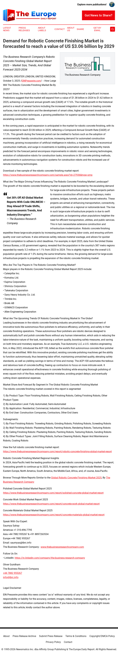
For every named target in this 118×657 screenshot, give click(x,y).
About (6, 636)
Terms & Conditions (75, 636)
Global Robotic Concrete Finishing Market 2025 (76, 477)
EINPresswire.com (31, 80)
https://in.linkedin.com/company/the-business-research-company (50, 557)
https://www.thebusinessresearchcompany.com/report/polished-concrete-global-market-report (53, 492)
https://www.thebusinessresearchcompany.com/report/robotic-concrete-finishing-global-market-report (57, 451)
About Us (70, 29)
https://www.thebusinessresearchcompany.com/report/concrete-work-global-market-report (51, 503)
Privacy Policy (53, 642)
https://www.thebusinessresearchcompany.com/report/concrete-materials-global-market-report (53, 514)
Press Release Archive (24, 636)
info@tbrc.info (10, 577)
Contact (60, 29)
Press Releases (24, 29)
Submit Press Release (50, 636)
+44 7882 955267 (12, 573)
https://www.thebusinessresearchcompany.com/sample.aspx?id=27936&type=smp (47, 175)
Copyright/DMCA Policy (102, 636)
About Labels (42, 29)
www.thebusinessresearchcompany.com (62, 546)
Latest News (7, 29)
